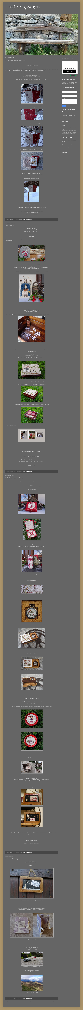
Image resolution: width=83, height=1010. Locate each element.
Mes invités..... (10, 226)
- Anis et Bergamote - (32, 489)
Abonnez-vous (70, 71)
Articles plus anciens (53, 1001)
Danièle (30, 465)
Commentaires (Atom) (15, 1003)
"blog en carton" (33, 778)
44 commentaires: (19, 852)
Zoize (38, 77)
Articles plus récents (9, 1001)
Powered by (70, 75)
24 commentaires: (19, 219)
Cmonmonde (39, 701)
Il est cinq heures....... (24, 7)
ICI (68, 140)
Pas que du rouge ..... (13, 859)
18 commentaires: (19, 998)
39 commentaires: (19, 471)
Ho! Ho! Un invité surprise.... (15, 60)
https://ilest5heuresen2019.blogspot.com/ (69, 130)
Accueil (31, 1001)
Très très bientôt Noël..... (14, 478)
